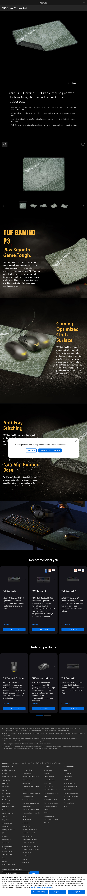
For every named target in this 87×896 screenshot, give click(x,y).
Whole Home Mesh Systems (31, 793)
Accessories (6, 780)
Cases (4, 858)
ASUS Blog (67, 800)
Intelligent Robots (28, 806)
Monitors (5, 810)
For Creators (6, 793)
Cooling (4, 861)
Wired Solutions (27, 800)
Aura (65, 806)
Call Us (46, 813)
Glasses (4, 816)
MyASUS (46, 823)
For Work (5, 790)
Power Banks (26, 853)
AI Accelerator (27, 780)
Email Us (46, 810)
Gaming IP (25, 862)
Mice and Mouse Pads (29, 830)
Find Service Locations (51, 803)
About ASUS (48, 770)
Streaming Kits (27, 836)
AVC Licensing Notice (71, 796)
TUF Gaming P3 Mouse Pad (14, 8)
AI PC (66, 780)
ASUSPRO (67, 790)
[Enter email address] (15, 873)
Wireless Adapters (28, 796)
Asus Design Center (70, 786)
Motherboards (7, 851)
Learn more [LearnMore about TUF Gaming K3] (43, 629)
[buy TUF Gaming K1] (9, 591)
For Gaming (6, 800)
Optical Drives (27, 770)
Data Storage (26, 773)
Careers (46, 773)
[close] (76, 441)
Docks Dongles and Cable (30, 849)
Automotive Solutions (71, 793)
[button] (3, 3)
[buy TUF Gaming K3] (39, 591)
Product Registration (50, 806)
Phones (4, 773)
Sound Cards (26, 783)
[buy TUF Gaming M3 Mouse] (42, 678)
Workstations (6, 840)
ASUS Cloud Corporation (52, 790)
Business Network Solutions (31, 803)
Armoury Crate (69, 803)
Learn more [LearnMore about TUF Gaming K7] (73, 629)
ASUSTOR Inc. (48, 786)
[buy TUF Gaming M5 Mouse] (13, 678)
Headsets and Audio (29, 833)
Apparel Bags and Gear (30, 839)
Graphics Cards (7, 855)
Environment (68, 773)
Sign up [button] (34, 873)
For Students (6, 797)
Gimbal (24, 859)
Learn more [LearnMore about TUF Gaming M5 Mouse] (14, 708)
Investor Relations (49, 780)
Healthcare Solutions (9, 777)
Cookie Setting (39, 892)
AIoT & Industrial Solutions (30, 810)
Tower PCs (5, 826)
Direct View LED (7, 813)
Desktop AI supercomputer (31, 813)
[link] (43, 3)
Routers (25, 790)
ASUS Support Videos (51, 819)
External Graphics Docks (30, 777)
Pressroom (47, 783)
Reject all (57, 892)
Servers (24, 816)
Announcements (49, 777)
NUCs (4, 833)
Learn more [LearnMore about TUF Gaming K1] (14, 629)
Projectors (5, 820)
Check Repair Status (50, 800)
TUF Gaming (40, 763)
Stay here (31, 450)
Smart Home (26, 820)
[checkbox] (74, 83)
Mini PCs (5, 836)
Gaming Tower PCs (8, 830)
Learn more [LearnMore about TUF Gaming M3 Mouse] (43, 708)
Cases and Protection (29, 843)
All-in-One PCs (7, 823)
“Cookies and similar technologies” (41, 887)
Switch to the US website (50, 450)
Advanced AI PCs (69, 783)
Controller (25, 856)
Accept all (76, 892)
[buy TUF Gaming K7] (68, 591)
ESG (65, 770)
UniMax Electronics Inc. (51, 793)
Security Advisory (49, 816)
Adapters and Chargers (30, 846)
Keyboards (26, 826)
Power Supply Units (8, 864)
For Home (5, 787)
